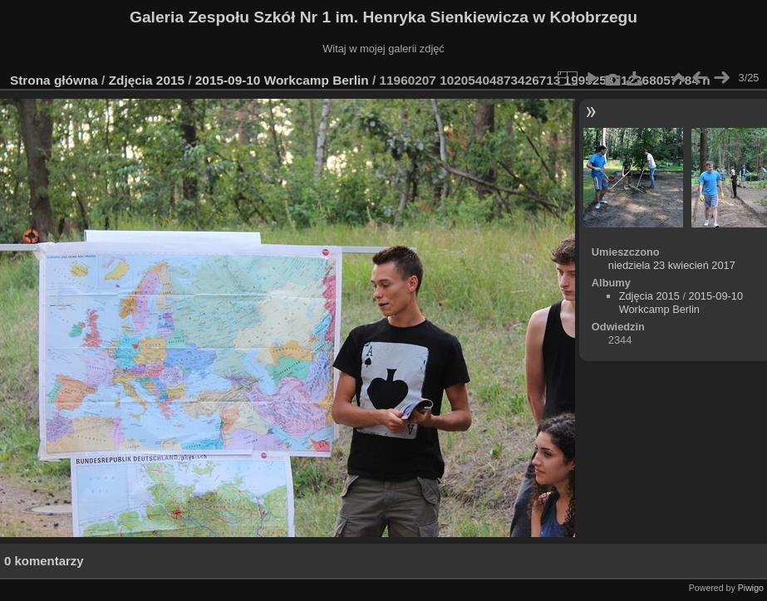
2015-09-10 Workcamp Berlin (283, 80)
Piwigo (751, 588)
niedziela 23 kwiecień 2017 (671, 265)
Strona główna (54, 80)
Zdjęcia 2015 (146, 80)
